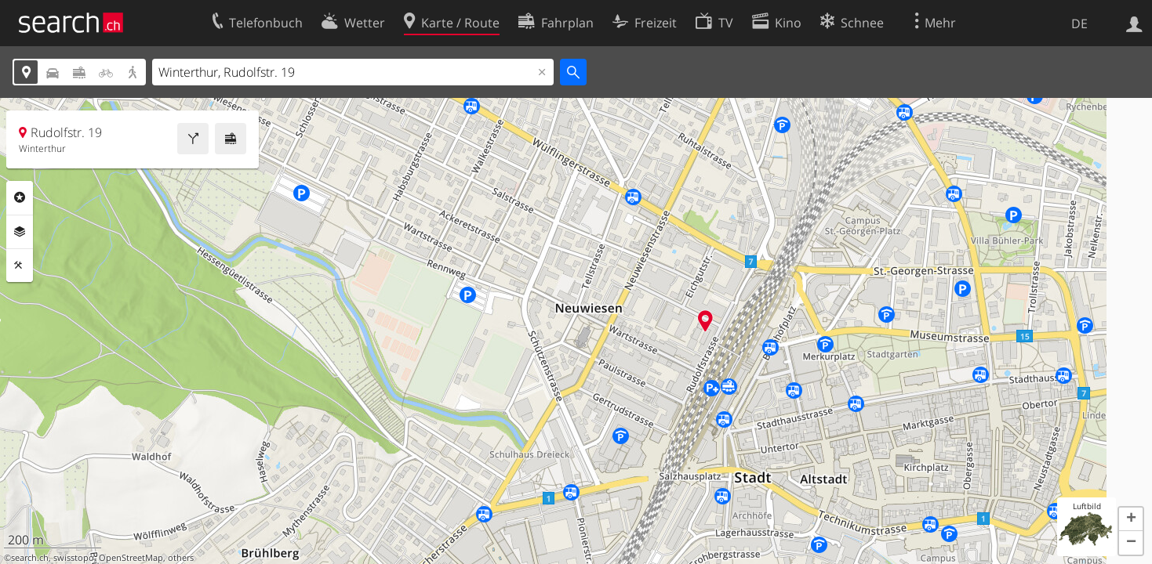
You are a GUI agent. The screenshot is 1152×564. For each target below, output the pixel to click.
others (181, 557)
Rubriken (19, 197)
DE (1079, 23)
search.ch (30, 557)
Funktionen (19, 265)
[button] (1131, 519)
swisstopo (73, 557)
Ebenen (19, 231)
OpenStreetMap (131, 557)
